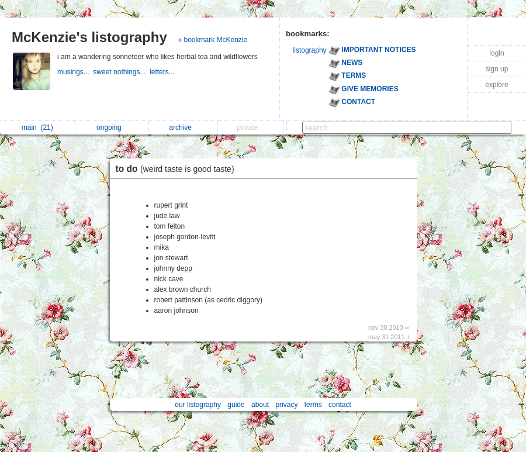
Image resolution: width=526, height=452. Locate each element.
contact (339, 405)
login (496, 53)
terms (313, 405)
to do (178, 169)
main (37, 127)
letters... (163, 72)
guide (235, 405)
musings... (75, 72)
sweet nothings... (121, 72)
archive (183, 127)
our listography (198, 405)
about (260, 405)
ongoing (111, 127)
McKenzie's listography (89, 37)
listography (310, 50)
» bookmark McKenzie (212, 40)
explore (496, 85)
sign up (497, 69)
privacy (286, 405)
